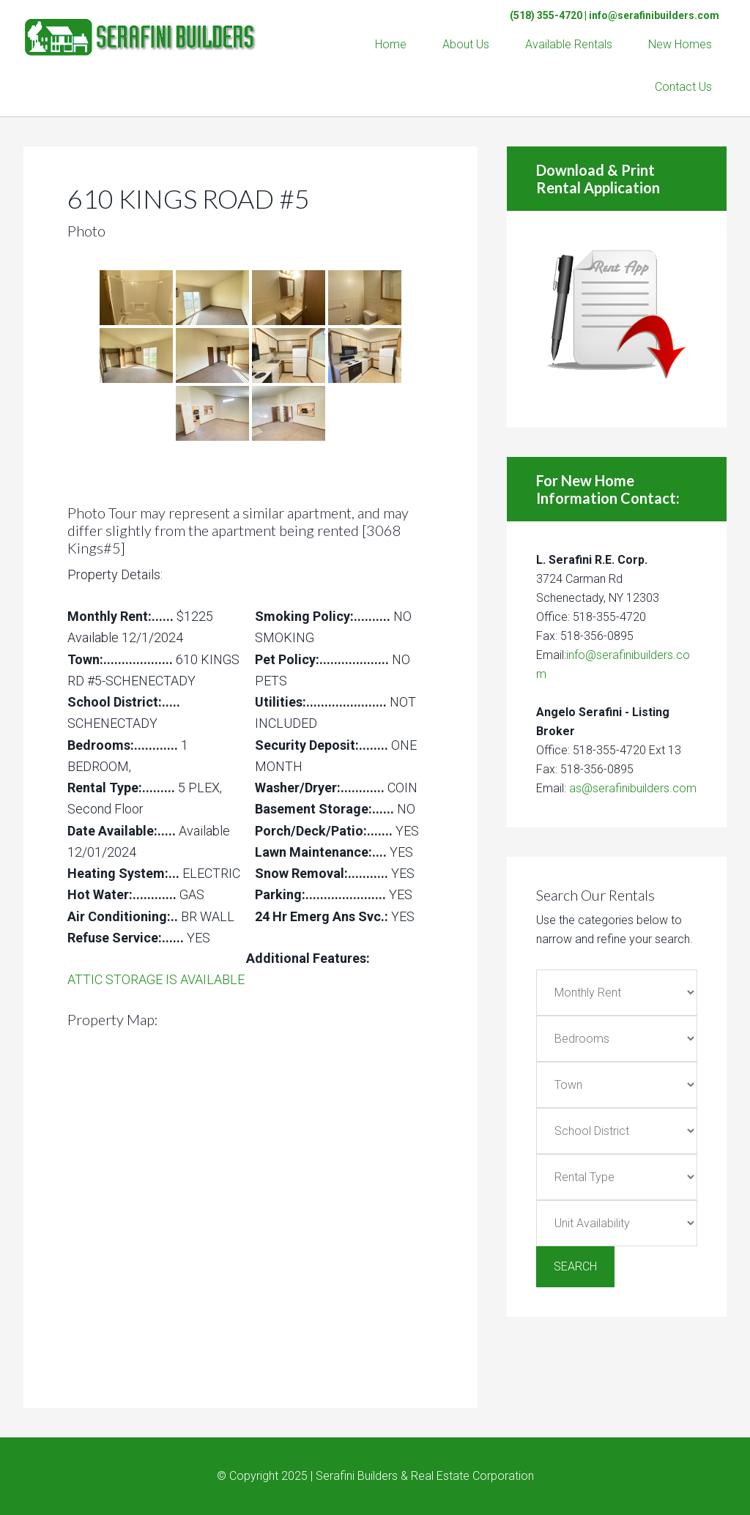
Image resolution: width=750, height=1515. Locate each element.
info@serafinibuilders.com (654, 15)
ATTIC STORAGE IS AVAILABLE (156, 979)
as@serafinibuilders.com (633, 788)
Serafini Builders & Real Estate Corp (140, 29)
